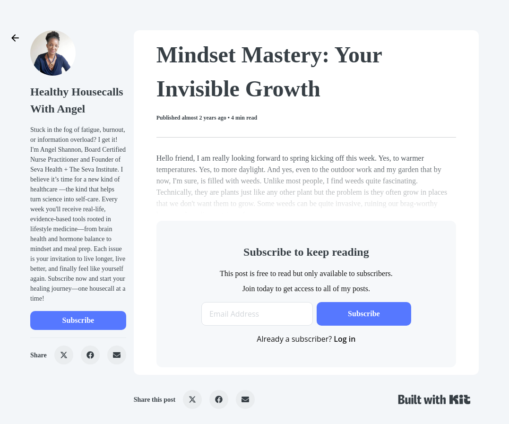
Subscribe (78, 320)
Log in (344, 339)
